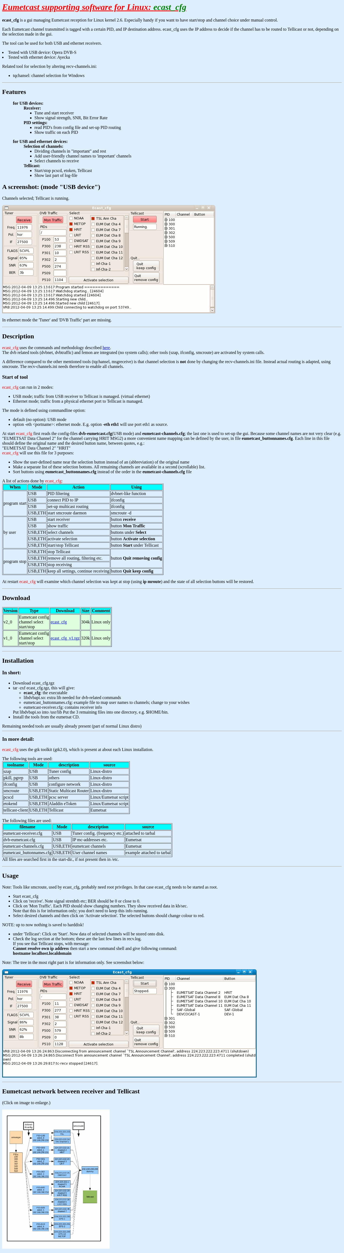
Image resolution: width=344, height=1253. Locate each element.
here (106, 347)
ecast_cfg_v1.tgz (65, 638)
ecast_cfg (59, 622)
